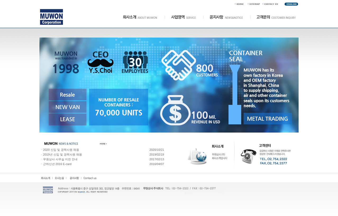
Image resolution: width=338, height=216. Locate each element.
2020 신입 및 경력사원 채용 (61, 149)
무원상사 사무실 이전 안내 (60, 159)
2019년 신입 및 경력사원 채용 (62, 154)
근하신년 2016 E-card (57, 164)
